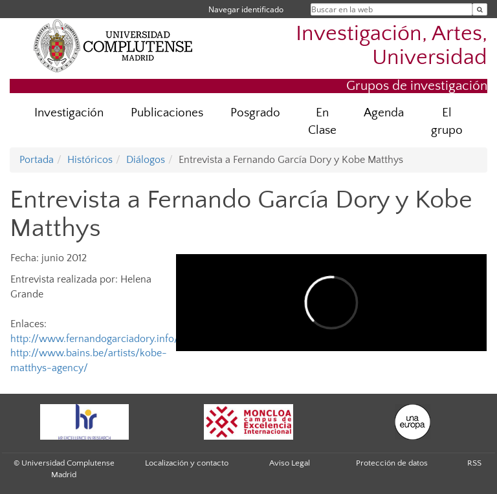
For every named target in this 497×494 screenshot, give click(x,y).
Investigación (69, 113)
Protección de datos (392, 462)
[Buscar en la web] (479, 9)
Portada (36, 160)
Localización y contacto (186, 462)
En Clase (322, 121)
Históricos (90, 160)
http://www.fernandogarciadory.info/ (94, 339)
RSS (474, 462)
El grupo (447, 121)
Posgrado (255, 113)
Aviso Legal (289, 462)
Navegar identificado (245, 9)
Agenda (384, 113)
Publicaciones (167, 113)
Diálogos (145, 160)
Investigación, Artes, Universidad (391, 46)
